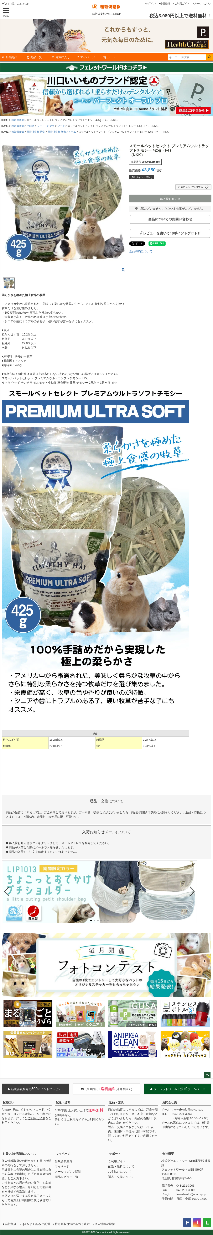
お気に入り (61, 57)
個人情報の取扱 (105, 1224)
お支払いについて (119, 1171)
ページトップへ (207, 1075)
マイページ (86, 57)
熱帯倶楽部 (17, 120)
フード (61, 125)
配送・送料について (121, 1166)
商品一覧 (34, 57)
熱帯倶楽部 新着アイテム (62, 131)
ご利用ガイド (182, 3)
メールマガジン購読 (68, 1171)
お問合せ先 (169, 1102)
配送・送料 (63, 1102)
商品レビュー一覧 (66, 1176)
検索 (209, 57)
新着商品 (9, 57)
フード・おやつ (45, 125)
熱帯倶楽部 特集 (36, 131)
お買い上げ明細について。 (19, 1153)
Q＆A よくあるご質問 (36, 1224)
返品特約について (140, 251)
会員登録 (165, 3)
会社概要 (168, 1153)
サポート (115, 1153)
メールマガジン (202, 3)
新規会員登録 (63, 1161)
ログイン (151, 3)
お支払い (8, 1102)
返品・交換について (121, 1176)
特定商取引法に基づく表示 (72, 1224)
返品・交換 (116, 1102)
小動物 (30, 125)
